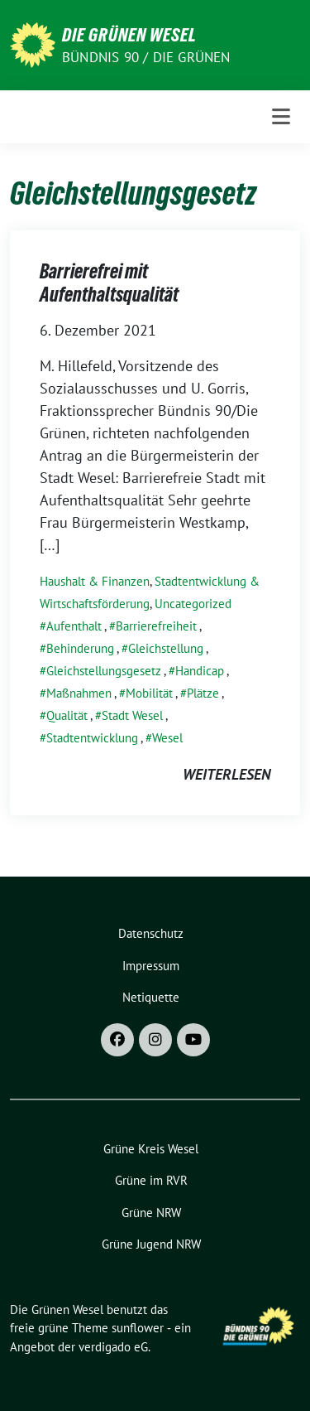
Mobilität (149, 693)
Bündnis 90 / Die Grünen (146, 57)
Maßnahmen (79, 693)
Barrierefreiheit (156, 626)
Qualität (67, 715)
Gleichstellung (165, 648)
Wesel (167, 738)
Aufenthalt (74, 626)
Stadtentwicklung (92, 738)
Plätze (203, 693)
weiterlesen (226, 774)
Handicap (199, 671)
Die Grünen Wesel (129, 35)
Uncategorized (193, 603)
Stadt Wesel (132, 715)
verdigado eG (113, 1347)
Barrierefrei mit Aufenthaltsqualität (109, 283)
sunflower (138, 1328)
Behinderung (80, 648)
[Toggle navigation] (281, 117)
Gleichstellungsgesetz (103, 671)
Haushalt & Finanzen (95, 581)
